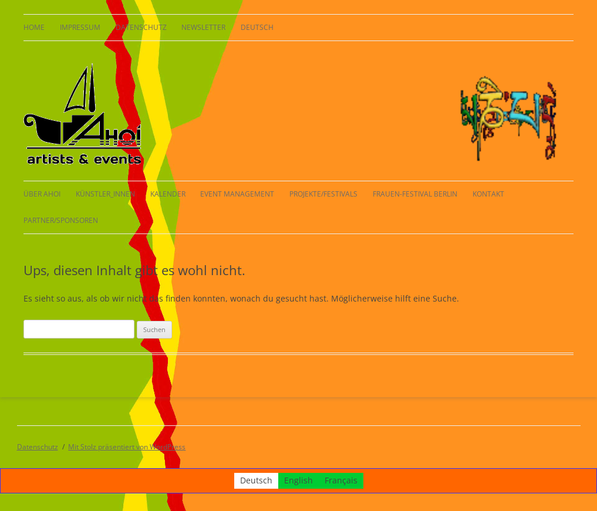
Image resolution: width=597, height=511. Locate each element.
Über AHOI (41, 194)
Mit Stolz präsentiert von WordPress (126, 447)
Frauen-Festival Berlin (415, 194)
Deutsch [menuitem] (256, 480)
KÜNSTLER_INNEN (105, 194)
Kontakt (488, 194)
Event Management (237, 194)
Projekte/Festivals (323, 194)
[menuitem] (257, 27)
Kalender (167, 194)
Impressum (80, 27)
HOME (34, 27)
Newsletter (203, 27)
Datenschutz (141, 27)
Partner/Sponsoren (60, 220)
